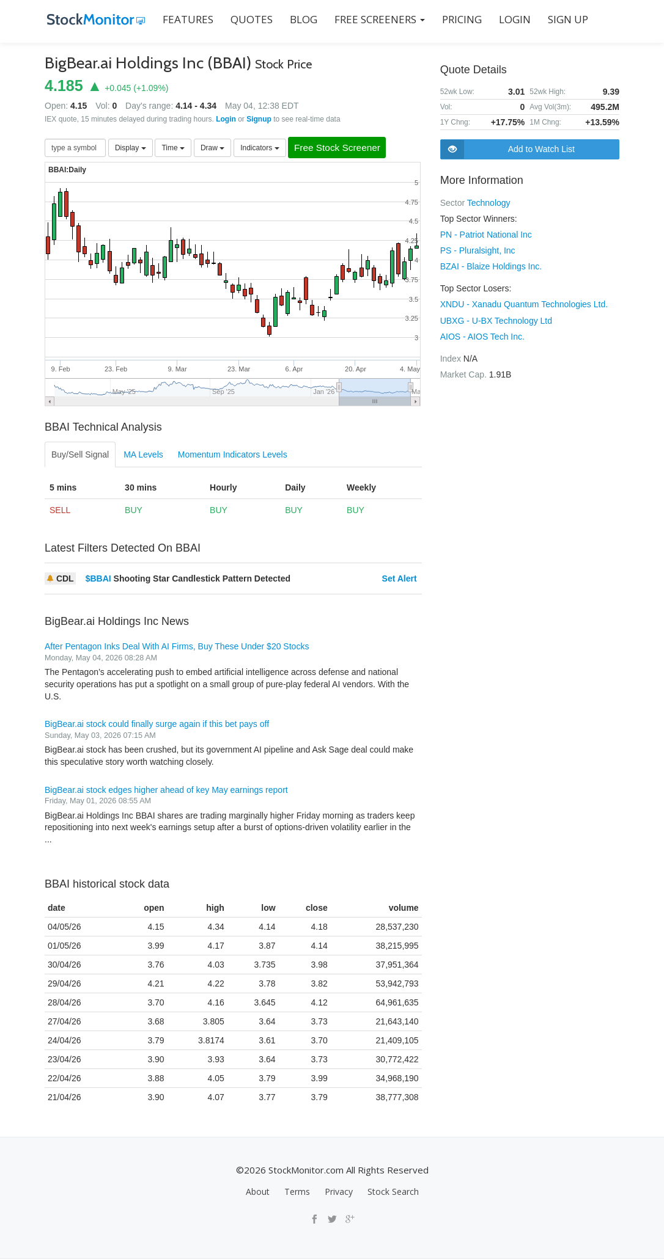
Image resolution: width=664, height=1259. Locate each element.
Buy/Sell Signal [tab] (80, 455)
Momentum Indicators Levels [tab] (232, 455)
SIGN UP (565, 19)
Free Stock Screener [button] (342, 148)
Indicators (259, 148)
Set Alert (399, 579)
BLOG (301, 19)
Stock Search (393, 1191)
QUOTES (249, 19)
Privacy (339, 1191)
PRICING (459, 19)
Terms (297, 1191)
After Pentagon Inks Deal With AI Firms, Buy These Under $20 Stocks (177, 647)
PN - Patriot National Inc (486, 234)
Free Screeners (377, 19)
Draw (212, 148)
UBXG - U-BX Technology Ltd (496, 320)
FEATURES (185, 19)
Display (130, 148)
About (258, 1191)
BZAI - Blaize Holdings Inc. (491, 266)
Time (173, 148)
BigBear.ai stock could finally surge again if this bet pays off (157, 724)
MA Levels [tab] (143, 455)
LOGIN (512, 19)
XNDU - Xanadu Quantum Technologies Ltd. (524, 304)
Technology (489, 203)
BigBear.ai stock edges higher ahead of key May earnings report (166, 790)
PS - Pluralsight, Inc (477, 250)
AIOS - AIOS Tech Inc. (482, 336)
